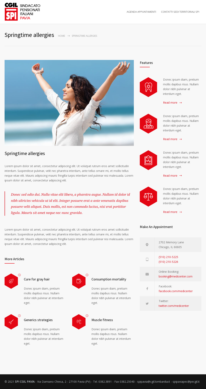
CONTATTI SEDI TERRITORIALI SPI (180, 11)
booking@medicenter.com (175, 276)
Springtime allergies (25, 153)
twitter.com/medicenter (174, 306)
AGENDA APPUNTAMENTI (141, 11)
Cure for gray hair (37, 279)
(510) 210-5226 (168, 262)
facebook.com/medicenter (176, 291)
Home (61, 36)
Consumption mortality (108, 279)
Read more (170, 102)
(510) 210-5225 (168, 257)
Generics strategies (38, 320)
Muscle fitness (102, 320)
